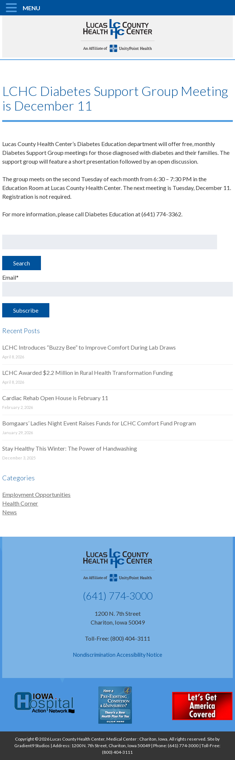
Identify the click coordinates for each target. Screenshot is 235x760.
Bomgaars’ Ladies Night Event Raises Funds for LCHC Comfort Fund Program (99, 423)
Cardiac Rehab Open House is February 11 (55, 397)
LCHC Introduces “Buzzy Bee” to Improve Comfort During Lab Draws (89, 347)
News (9, 511)
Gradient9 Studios (32, 745)
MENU (31, 7)
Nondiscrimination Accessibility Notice (117, 655)
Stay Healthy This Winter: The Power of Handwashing (69, 448)
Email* (117, 285)
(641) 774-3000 (118, 595)
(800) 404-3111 (117, 752)
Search (21, 263)
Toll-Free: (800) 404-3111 (117, 638)
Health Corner (20, 503)
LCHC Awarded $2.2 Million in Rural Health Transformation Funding (87, 372)
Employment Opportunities (36, 494)
